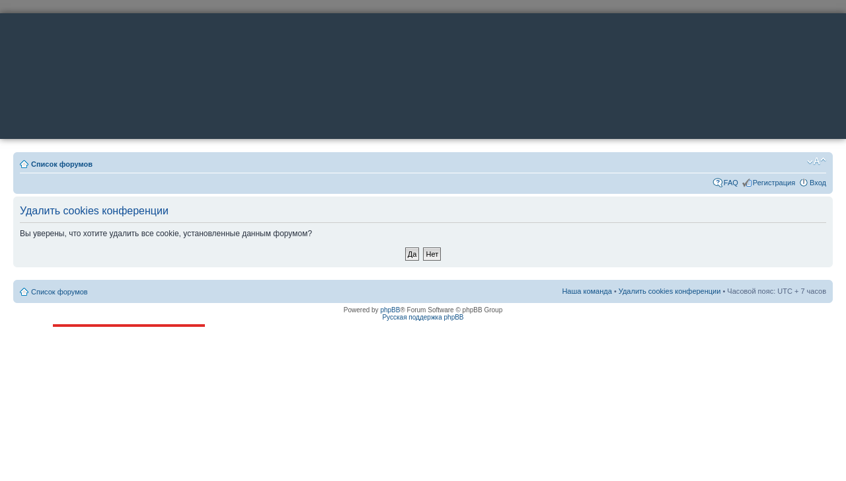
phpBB (390, 310)
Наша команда (586, 291)
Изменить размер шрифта (816, 161)
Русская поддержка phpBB (422, 317)
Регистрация (774, 183)
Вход (818, 183)
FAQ (731, 183)
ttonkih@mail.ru (101, 360)
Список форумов (62, 164)
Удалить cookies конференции (670, 291)
